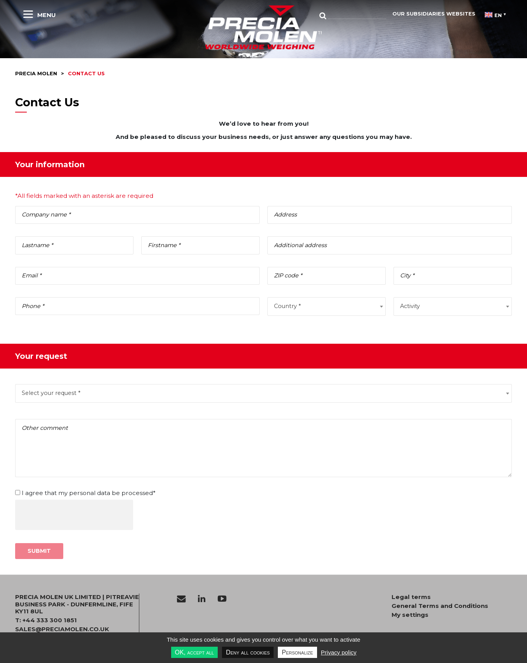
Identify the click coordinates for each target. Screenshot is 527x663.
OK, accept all (194, 652)
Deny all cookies (248, 652)
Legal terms (411, 597)
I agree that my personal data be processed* (89, 493)
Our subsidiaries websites (433, 14)
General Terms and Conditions (440, 605)
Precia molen (36, 73)
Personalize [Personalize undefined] (297, 652)
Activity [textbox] (410, 306)
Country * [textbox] (287, 306)
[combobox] (326, 306)
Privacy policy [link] (339, 652)
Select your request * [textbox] (51, 393)
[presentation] (74, 515)
